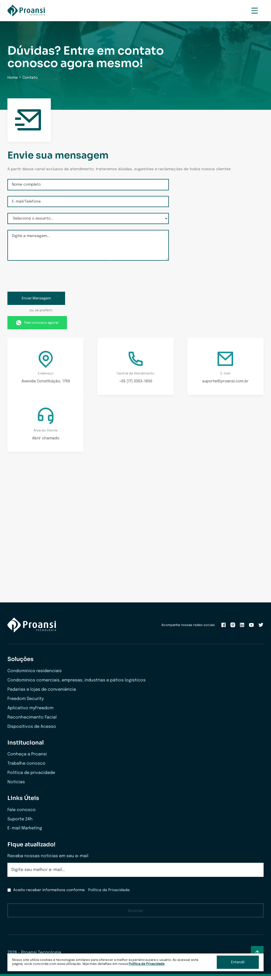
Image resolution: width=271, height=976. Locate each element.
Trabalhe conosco (26, 763)
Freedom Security (25, 699)
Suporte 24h (20, 819)
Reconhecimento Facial (32, 717)
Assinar (135, 911)
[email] (135, 870)
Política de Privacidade (147, 964)
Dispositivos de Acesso (31, 726)
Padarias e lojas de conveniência (41, 689)
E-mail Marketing (24, 828)
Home (12, 78)
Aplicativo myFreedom (30, 708)
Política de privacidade (31, 773)
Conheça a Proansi (27, 754)
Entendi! (238, 962)
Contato (30, 78)
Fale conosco (21, 810)
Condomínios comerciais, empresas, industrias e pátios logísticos (76, 680)
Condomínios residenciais (34, 671)
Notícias (16, 782)
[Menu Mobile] (255, 11)
